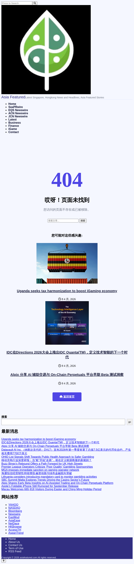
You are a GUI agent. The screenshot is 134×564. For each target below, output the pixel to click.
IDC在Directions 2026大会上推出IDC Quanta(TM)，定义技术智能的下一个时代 (50, 442)
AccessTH (14, 529)
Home (12, 103)
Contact (13, 132)
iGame (12, 128)
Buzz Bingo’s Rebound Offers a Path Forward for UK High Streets (42, 463)
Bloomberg (15, 511)
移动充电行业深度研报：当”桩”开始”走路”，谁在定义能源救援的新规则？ (46, 460)
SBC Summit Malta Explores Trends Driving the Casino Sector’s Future (45, 479)
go (129, 422)
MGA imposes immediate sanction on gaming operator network (40, 469)
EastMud (13, 517)
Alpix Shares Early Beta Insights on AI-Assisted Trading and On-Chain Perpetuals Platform (57, 482)
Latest (12, 119)
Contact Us (15, 545)
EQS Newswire (18, 110)
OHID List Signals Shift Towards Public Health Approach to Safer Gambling (47, 456)
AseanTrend (16, 532)
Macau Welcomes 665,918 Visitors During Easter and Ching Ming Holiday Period (51, 489)
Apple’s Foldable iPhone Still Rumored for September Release (40, 486)
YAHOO (13, 504)
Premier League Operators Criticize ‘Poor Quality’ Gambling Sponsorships (47, 466)
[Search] (34, 3)
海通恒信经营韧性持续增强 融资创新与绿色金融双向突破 (36, 473)
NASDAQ (14, 507)
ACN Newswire (18, 113)
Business (14, 122)
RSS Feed (14, 551)
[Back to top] (3, 561)
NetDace (13, 523)
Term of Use (15, 548)
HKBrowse (15, 526)
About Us (14, 541)
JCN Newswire (18, 116)
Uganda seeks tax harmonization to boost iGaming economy (67, 291)
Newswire (14, 514)
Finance (13, 125)
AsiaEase (14, 520)
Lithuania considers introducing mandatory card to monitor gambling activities (49, 476)
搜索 (4, 416)
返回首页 (67, 396)
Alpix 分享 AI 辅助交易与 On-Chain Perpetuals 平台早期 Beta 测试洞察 (67, 375)
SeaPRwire (15, 106)
